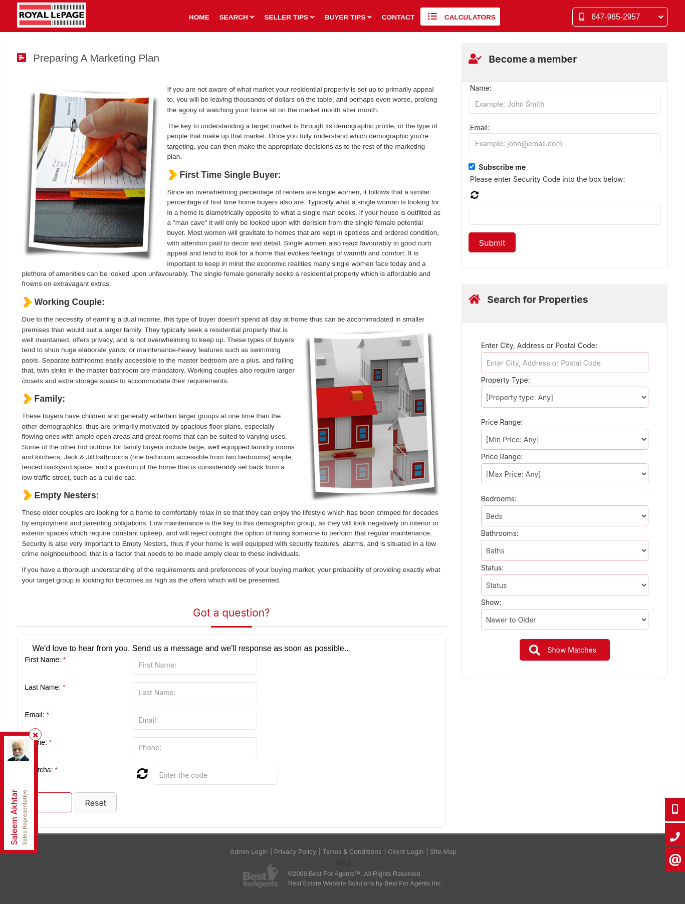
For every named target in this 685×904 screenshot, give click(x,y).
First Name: (45, 660)
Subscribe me (502, 167)
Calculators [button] (460, 16)
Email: (37, 715)
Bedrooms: (499, 498)
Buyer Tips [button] (348, 17)
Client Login (406, 851)
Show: (491, 602)
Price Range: (502, 422)
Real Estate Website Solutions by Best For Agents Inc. (365, 883)
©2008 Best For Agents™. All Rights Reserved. (355, 873)
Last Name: (45, 687)
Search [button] (237, 17)
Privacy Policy (295, 851)
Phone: (38, 742)
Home (199, 17)
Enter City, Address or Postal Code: (539, 345)
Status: (492, 567)
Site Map (443, 851)
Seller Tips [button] (289, 17)
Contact (398, 17)
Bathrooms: (500, 533)
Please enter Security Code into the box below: (547, 179)
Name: (481, 88)
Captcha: (41, 770)
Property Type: (505, 380)
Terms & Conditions (352, 851)
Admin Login (249, 851)
